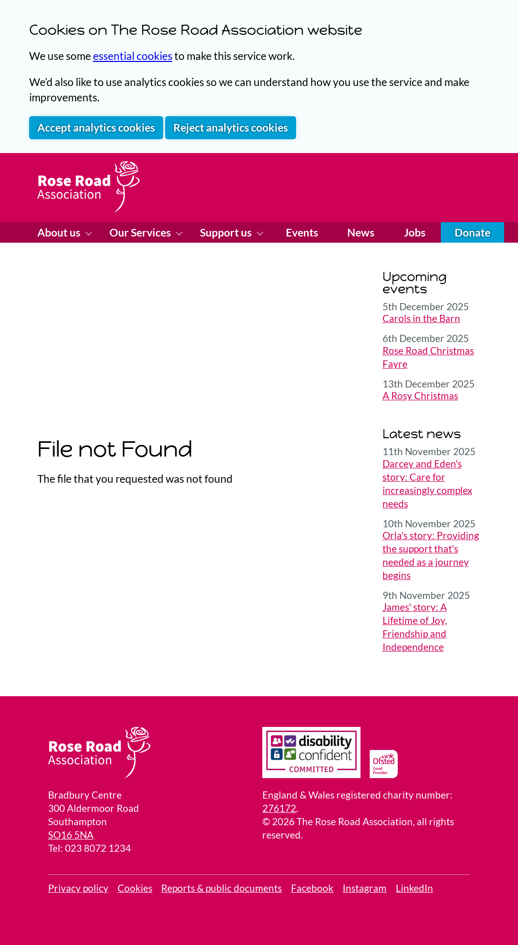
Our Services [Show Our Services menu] (141, 232)
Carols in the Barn (421, 318)
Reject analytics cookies (230, 127)
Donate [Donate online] (472, 232)
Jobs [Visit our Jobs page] (414, 232)
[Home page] (88, 186)
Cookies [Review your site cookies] (135, 888)
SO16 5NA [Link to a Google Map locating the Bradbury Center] (71, 835)
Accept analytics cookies (96, 127)
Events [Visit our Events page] (302, 232)
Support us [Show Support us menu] (227, 232)
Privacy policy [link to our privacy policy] (78, 888)
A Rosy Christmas (420, 395)
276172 (279, 808)
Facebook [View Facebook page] (312, 888)
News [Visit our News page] (360, 232)
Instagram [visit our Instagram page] (365, 888)
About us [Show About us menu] (59, 232)
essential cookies (132, 55)
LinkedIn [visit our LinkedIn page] (414, 888)
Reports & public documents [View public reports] (221, 888)
